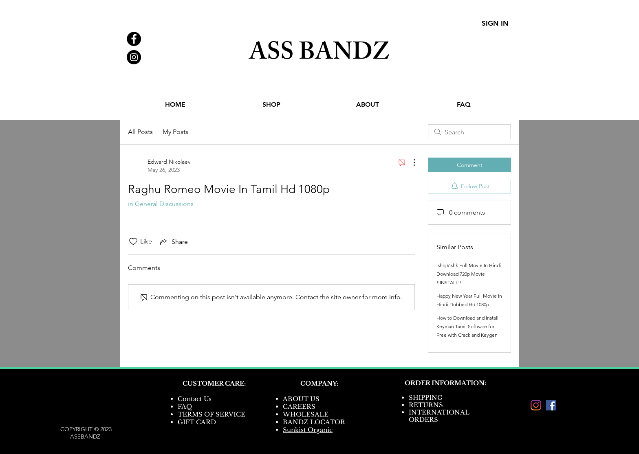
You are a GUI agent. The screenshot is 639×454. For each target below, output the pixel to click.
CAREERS (299, 406)
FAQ (185, 406)
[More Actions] (410, 162)
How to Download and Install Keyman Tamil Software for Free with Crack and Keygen (467, 326)
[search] (469, 132)
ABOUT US (301, 399)
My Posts (175, 132)
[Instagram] (536, 405)
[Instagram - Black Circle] (134, 57)
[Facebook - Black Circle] (134, 39)
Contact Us (195, 399)
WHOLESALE (305, 414)
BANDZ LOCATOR (315, 422)
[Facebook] (551, 405)
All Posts (140, 132)
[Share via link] (173, 241)
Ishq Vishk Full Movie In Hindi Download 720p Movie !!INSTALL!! (468, 273)
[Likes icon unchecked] (133, 241)
